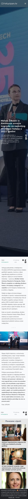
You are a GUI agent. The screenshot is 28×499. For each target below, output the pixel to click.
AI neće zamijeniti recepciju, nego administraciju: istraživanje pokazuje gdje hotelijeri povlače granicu (13, 468)
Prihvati (17, 497)
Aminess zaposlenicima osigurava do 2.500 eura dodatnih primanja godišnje (14, 444)
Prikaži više (11, 497)
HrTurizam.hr (4, 262)
